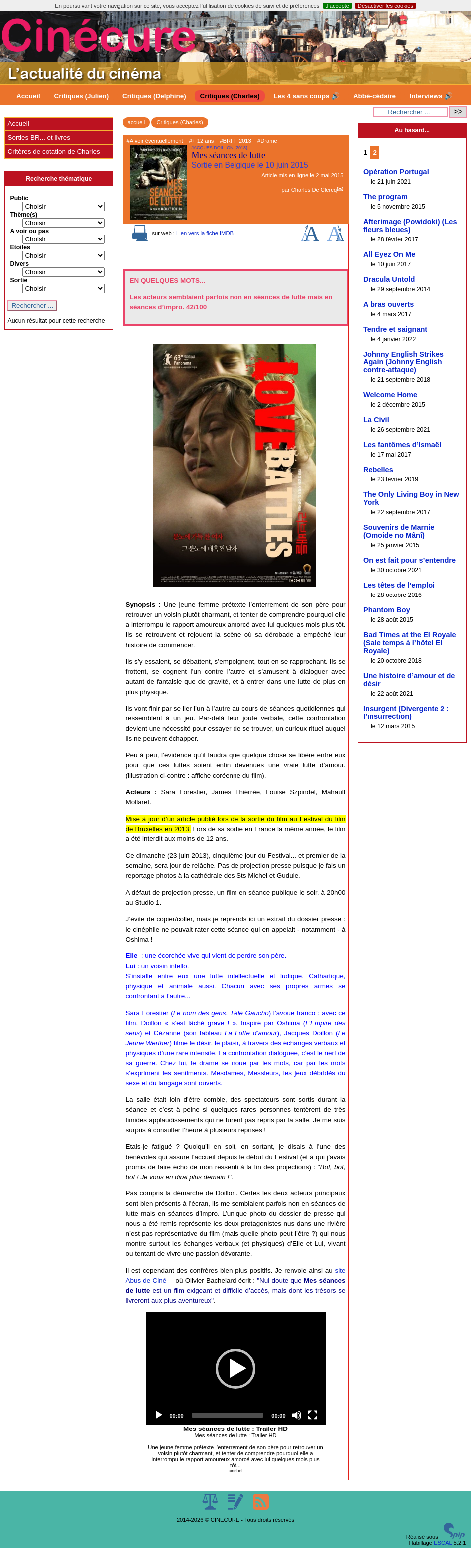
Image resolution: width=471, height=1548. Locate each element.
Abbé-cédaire (374, 96)
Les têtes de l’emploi (399, 585)
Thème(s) (23, 214)
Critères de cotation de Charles (53, 151)
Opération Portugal (396, 172)
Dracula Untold (389, 279)
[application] (236, 1368)
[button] (235, 1369)
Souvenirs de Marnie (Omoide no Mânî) (398, 531)
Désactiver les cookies (385, 6)
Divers (19, 263)
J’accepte (337, 6)
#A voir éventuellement (155, 141)
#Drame (267, 141)
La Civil (376, 420)
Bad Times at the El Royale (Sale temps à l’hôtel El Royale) (409, 643)
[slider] (228, 1415)
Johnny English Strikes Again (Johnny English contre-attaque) (403, 362)
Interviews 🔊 (431, 96)
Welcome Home (390, 395)
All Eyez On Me (389, 254)
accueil (136, 122)
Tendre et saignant (395, 329)
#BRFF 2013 (235, 141)
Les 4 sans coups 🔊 (306, 96)
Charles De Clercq (314, 190)
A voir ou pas (29, 231)
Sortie (18, 280)
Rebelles (378, 470)
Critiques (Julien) (81, 96)
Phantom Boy (386, 610)
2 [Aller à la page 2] (375, 152)
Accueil (28, 96)
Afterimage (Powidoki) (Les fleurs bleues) (410, 226)
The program (385, 197)
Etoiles (20, 247)
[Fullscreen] (313, 1415)
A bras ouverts (388, 304)
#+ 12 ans (201, 141)
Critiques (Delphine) (154, 96)
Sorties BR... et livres (38, 137)
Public (19, 198)
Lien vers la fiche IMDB (205, 233)
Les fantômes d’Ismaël (402, 445)
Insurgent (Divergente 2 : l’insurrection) (406, 712)
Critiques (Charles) (229, 96)
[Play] (159, 1415)
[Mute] (297, 1415)
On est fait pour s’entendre (409, 560)
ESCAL (443, 1543)
